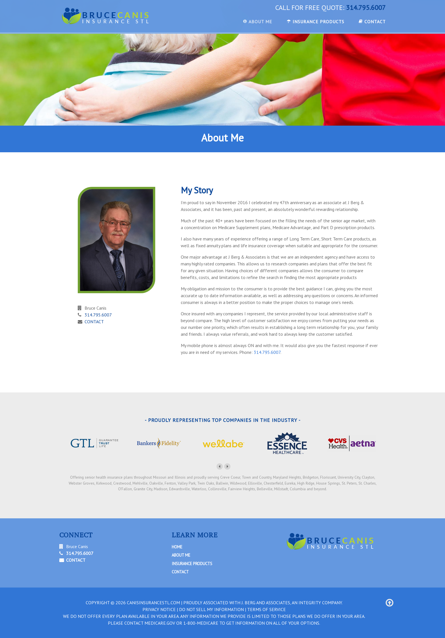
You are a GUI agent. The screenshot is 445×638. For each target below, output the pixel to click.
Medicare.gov (159, 623)
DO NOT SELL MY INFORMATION (211, 609)
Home (177, 547)
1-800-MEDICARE (200, 623)
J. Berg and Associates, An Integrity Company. (292, 602)
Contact (180, 571)
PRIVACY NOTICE (159, 609)
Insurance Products (192, 563)
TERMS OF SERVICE (266, 609)
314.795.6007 (366, 7)
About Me (181, 555)
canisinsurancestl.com (153, 602)
